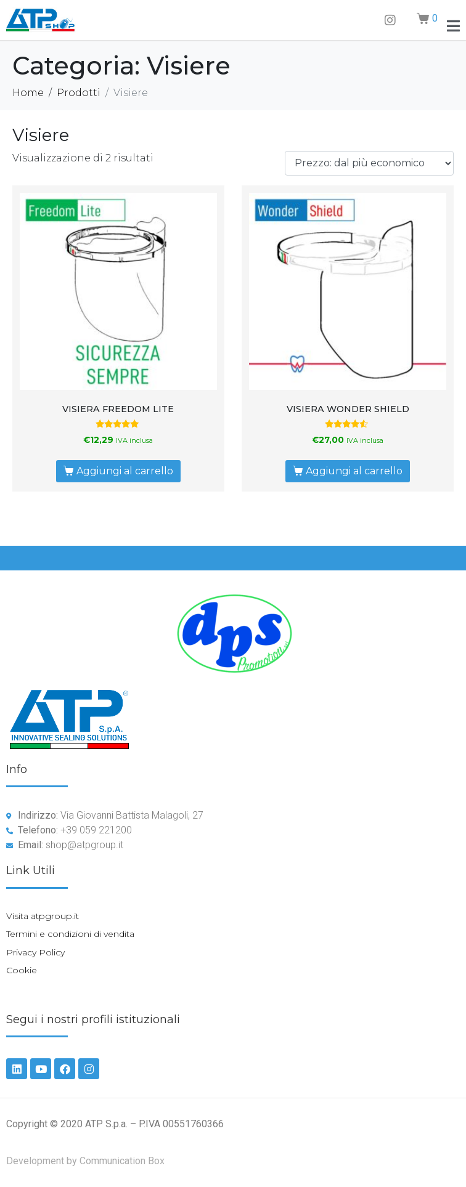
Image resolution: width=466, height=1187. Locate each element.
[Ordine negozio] (369, 163)
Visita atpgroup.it (42, 916)
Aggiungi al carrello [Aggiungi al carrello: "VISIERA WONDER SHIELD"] (354, 471)
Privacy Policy (35, 952)
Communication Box (122, 1161)
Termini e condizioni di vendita (70, 933)
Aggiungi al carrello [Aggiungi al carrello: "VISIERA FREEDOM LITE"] (124, 471)
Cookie (21, 970)
